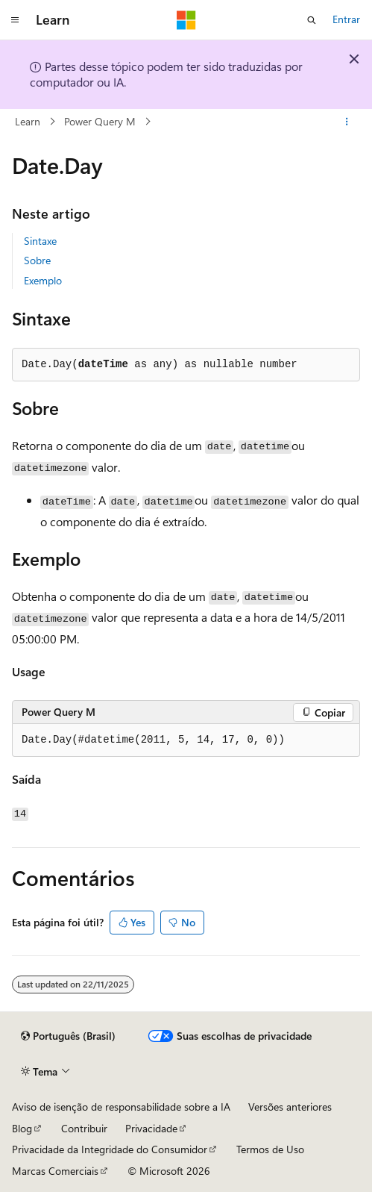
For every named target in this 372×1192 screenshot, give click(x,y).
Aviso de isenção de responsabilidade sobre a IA (121, 1106)
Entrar (346, 19)
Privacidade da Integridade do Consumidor (109, 1149)
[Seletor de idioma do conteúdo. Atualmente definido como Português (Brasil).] (68, 1036)
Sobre (37, 260)
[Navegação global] (15, 20)
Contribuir (84, 1128)
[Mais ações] (347, 122)
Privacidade (151, 1128)
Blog (22, 1128)
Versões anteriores (290, 1106)
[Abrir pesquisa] (312, 20)
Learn (27, 121)
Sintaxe (40, 241)
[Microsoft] (186, 20)
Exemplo (43, 280)
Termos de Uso (270, 1149)
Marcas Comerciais (55, 1171)
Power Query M (100, 121)
